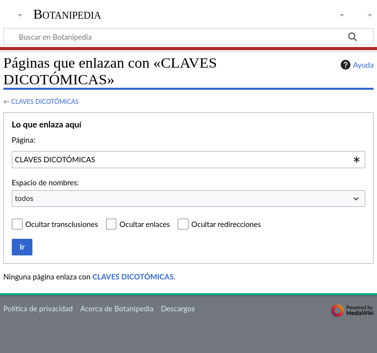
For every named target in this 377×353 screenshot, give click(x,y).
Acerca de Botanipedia (116, 308)
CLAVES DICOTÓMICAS (45, 101)
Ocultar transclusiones (62, 224)
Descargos (178, 308)
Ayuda (356, 65)
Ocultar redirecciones (226, 224)
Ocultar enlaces (144, 224)
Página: (23, 139)
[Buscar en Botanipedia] (188, 36)
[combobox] (188, 159)
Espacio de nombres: (45, 182)
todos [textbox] (24, 198)
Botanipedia (67, 14)
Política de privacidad (38, 308)
